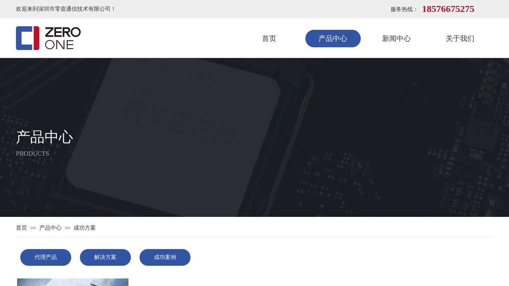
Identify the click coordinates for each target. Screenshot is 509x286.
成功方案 (85, 228)
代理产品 (46, 257)
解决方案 (105, 257)
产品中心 (333, 39)
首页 (269, 39)
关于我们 (460, 39)
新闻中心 (396, 39)
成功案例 (165, 257)
